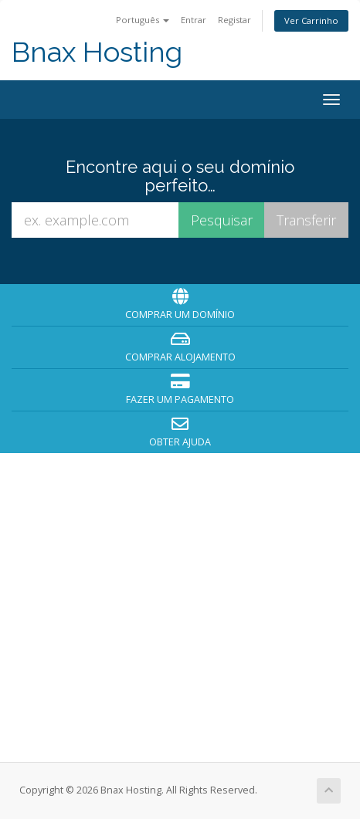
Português (142, 19)
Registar (234, 19)
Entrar (193, 19)
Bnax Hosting (97, 52)
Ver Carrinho (311, 20)
